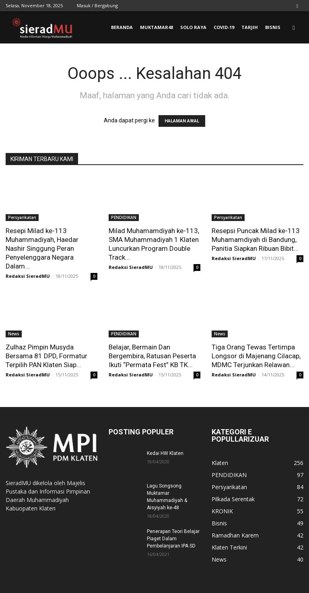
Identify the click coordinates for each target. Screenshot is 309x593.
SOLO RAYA (193, 27)
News (13, 334)
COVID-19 (224, 27)
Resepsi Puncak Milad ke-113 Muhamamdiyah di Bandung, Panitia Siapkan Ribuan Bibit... (256, 239)
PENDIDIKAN (123, 217)
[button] (293, 27)
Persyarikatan (22, 217)
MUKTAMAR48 (156, 27)
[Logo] (42, 27)
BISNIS (272, 27)
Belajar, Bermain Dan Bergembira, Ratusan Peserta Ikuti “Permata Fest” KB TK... (152, 356)
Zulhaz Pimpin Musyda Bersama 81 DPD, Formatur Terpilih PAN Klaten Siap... (46, 356)
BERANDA (122, 27)
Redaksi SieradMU (28, 276)
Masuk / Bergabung (97, 5)
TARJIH (249, 27)
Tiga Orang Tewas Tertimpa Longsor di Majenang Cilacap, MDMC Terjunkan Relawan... (256, 356)
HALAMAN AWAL (182, 121)
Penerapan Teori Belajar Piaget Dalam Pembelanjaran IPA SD (173, 539)
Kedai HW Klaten (165, 453)
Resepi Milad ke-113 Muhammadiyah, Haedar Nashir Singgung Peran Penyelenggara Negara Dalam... (42, 248)
